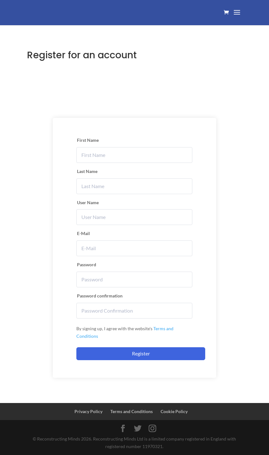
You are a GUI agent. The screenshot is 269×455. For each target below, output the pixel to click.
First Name (88, 140)
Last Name (87, 171)
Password (86, 264)
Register (141, 353)
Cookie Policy (174, 411)
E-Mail (83, 233)
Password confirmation (100, 295)
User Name (88, 202)
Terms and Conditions (131, 411)
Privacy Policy (88, 411)
